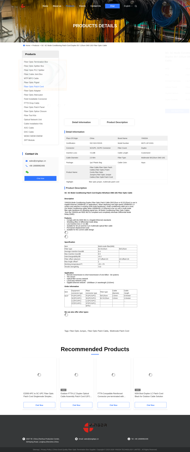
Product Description (117, 122)
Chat (112, 6)
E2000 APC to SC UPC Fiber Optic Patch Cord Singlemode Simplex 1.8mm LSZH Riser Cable (150, 395)
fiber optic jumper (78, 331)
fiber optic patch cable (98, 331)
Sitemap (36, 450)
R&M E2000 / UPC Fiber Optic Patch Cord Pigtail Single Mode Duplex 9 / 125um (76, 395)
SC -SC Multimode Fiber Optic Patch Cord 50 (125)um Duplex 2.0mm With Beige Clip (39, 395)
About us (57, 6)
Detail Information (81, 122)
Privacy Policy (46, 450)
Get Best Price (129, 111)
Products (70, 6)
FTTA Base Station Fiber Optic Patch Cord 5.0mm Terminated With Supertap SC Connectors (113, 395)
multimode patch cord (119, 331)
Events (82, 6)
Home (45, 6)
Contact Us (96, 6)
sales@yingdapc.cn (37, 161)
